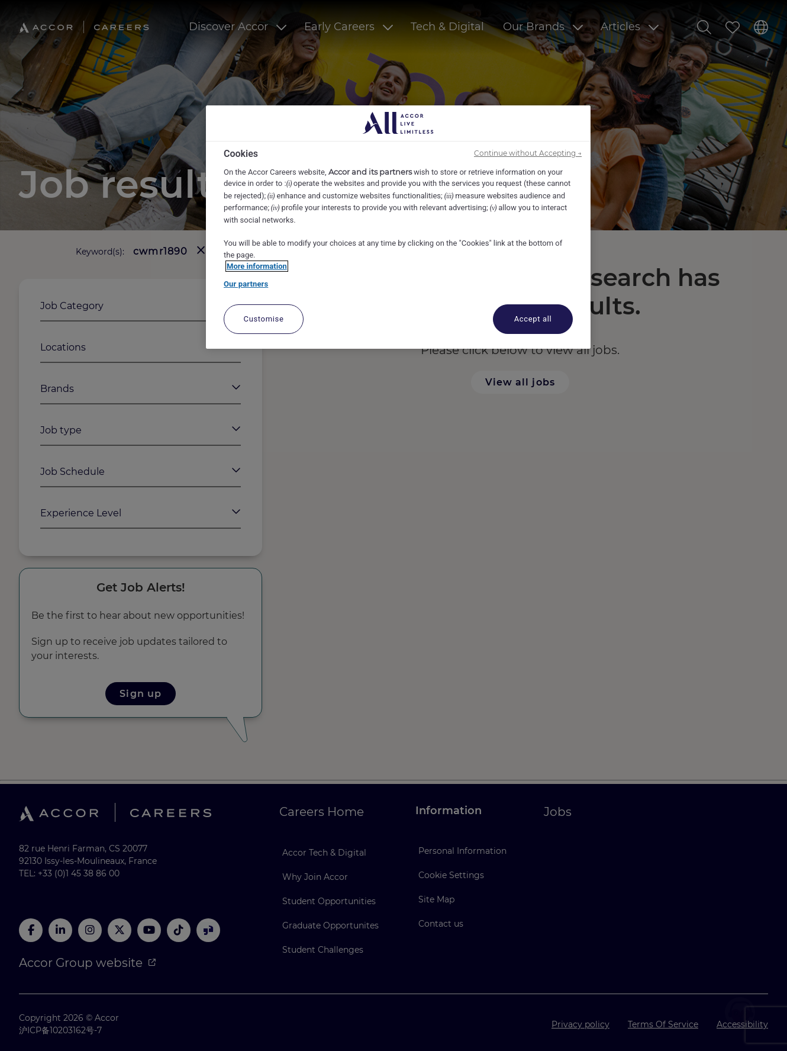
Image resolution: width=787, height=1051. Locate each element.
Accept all (533, 318)
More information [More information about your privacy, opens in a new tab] (257, 266)
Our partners (246, 283)
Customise (264, 318)
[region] (398, 227)
